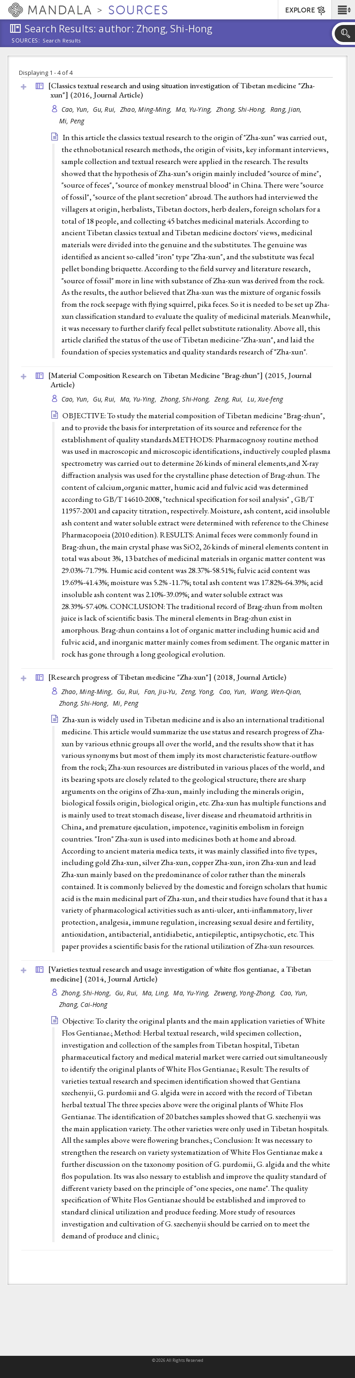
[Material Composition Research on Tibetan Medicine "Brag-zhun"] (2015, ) (180, 380)
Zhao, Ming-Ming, (147, 109)
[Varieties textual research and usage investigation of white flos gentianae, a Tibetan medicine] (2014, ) (179, 974)
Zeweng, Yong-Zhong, (246, 992)
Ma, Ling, (156, 992)
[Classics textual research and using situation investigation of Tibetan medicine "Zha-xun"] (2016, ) (181, 90)
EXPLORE (305, 10)
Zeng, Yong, (198, 691)
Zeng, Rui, (229, 399)
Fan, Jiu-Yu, (161, 691)
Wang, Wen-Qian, (277, 691)
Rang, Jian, (287, 109)
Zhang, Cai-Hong (83, 1004)
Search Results (62, 40)
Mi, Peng (72, 120)
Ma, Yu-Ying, (195, 109)
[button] (343, 9)
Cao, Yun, (76, 109)
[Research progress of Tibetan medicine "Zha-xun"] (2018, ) (167, 677)
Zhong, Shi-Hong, (242, 109)
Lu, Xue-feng (265, 399)
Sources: (26, 41)
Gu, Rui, (105, 109)
